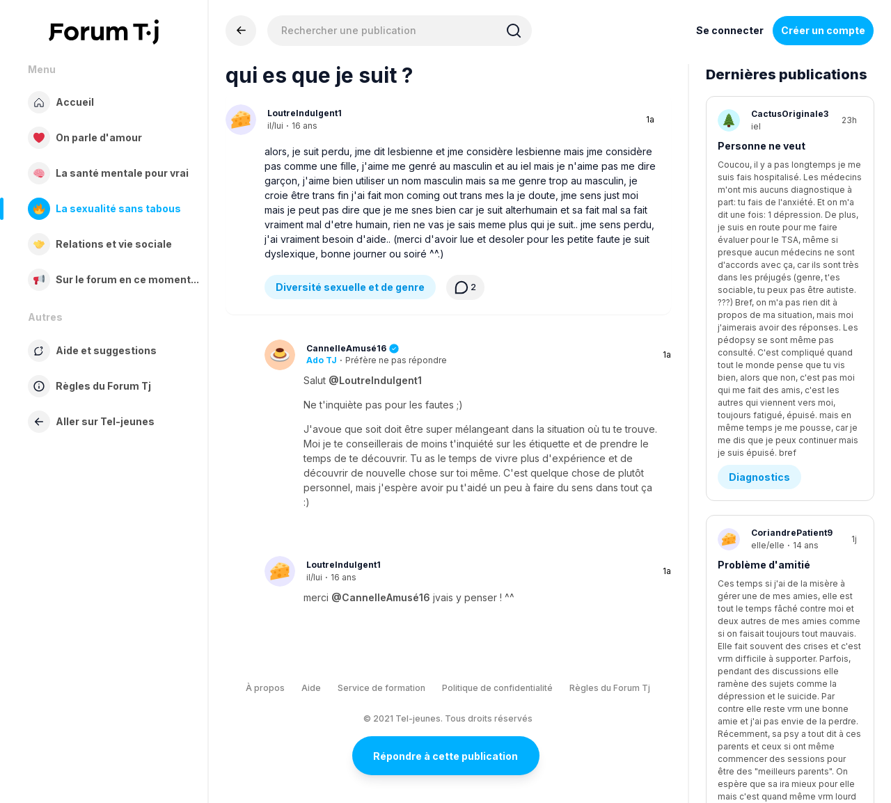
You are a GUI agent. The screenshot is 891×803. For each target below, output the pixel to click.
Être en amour (764, 695)
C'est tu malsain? (762, 464)
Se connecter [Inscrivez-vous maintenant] (730, 30)
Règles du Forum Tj (609, 688)
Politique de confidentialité (497, 688)
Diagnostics (759, 217)
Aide (311, 688)
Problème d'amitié (764, 305)
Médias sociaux (768, 536)
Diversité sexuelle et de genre (350, 287)
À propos (265, 688)
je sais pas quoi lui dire (774, 624)
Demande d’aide (769, 377)
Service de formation (381, 688)
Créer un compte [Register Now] (823, 30)
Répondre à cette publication (445, 756)
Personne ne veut (761, 146)
